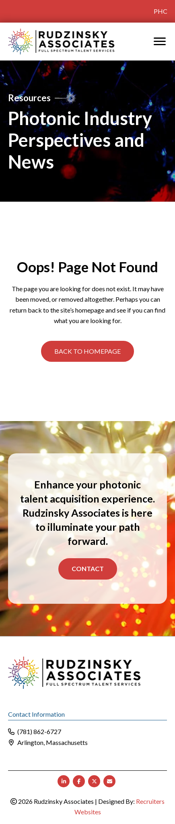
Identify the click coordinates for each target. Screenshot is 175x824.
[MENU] (159, 41)
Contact (88, 568)
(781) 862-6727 (39, 731)
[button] (87, 350)
